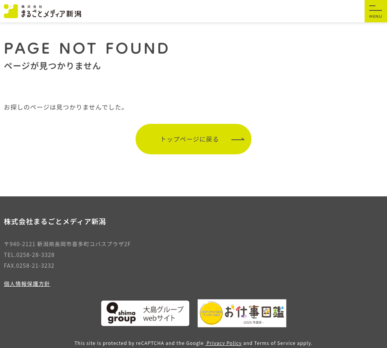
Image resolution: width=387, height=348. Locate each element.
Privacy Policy (223, 343)
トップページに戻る (202, 139)
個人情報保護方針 (27, 283)
